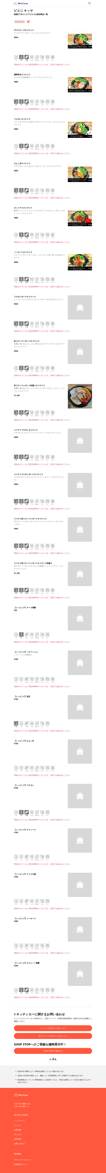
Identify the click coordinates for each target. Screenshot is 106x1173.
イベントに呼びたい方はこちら (53, 1028)
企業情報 (17, 1130)
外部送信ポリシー (21, 1164)
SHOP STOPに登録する (53, 1051)
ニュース (17, 1125)
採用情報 (17, 1139)
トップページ (19, 1120)
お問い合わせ (19, 1143)
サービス (17, 1134)
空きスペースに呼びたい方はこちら (53, 1036)
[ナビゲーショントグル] (89, 3)
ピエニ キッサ (23, 10)
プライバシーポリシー (23, 1160)
